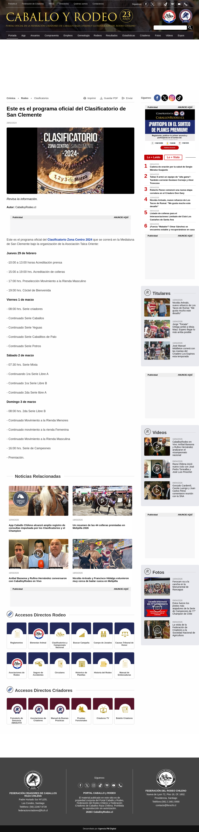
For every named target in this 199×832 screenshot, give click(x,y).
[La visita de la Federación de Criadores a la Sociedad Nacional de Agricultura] (170, 628)
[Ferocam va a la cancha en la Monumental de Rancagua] (170, 584)
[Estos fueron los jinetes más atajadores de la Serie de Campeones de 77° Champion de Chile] (170, 607)
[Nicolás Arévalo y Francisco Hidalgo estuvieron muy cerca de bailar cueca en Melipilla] (102, 554)
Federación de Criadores (33, 4)
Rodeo (24, 98)
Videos (169, 35)
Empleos (68, 35)
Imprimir (92, 98)
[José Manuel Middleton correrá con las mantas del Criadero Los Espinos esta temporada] (170, 349)
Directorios (64, 4)
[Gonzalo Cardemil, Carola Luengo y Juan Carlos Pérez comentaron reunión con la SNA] (170, 489)
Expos (181, 35)
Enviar (129, 98)
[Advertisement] (99, 64)
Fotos (158, 35)
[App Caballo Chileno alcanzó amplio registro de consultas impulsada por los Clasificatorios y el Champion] (38, 501)
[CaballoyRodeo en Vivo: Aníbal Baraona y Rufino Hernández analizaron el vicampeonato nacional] (170, 446)
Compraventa (52, 35)
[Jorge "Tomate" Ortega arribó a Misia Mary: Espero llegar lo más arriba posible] (170, 326)
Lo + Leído (153, 157)
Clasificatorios (41, 98)
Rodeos (98, 35)
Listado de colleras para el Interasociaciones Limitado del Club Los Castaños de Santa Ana (170, 216)
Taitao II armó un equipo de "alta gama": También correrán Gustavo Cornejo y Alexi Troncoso (171, 180)
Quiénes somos (81, 4)
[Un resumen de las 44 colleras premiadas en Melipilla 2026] (102, 501)
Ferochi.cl (12, 4)
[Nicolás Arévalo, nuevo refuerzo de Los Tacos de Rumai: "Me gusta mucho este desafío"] (170, 306)
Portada (12, 35)
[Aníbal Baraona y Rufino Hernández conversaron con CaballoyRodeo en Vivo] (38, 554)
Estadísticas (128, 35)
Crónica (11, 98)
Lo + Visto (173, 157)
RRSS (51, 4)
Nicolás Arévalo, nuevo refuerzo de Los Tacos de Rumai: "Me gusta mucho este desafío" (170, 203)
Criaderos (145, 35)
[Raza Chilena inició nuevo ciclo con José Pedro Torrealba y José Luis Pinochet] (170, 466)
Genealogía (84, 35)
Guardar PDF (111, 98)
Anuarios (35, 35)
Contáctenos (98, 4)
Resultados (111, 35)
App (23, 35)
